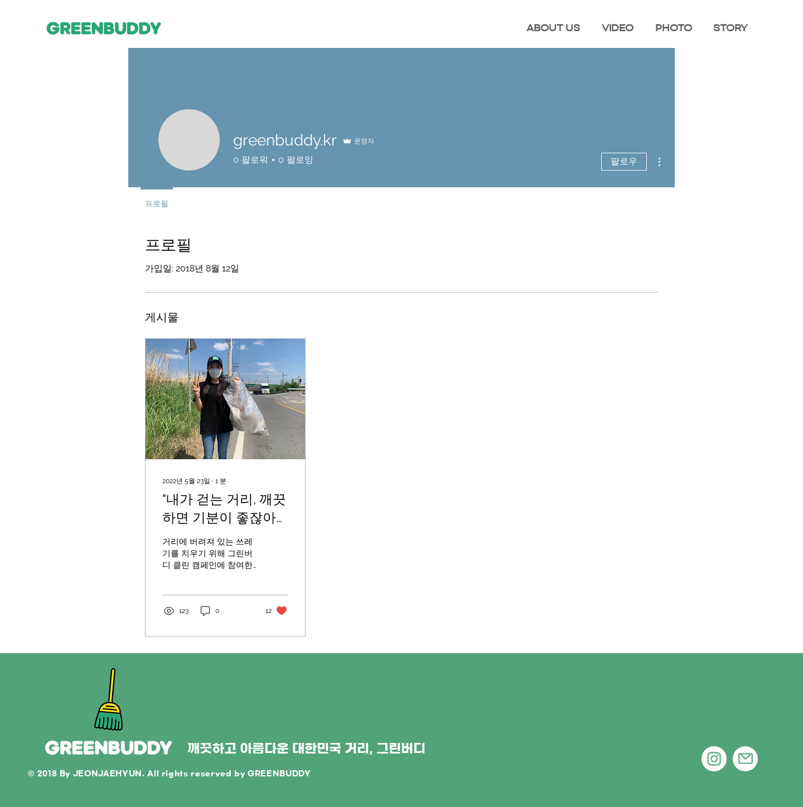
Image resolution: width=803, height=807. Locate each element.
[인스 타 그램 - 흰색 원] (714, 758)
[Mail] (745, 758)
